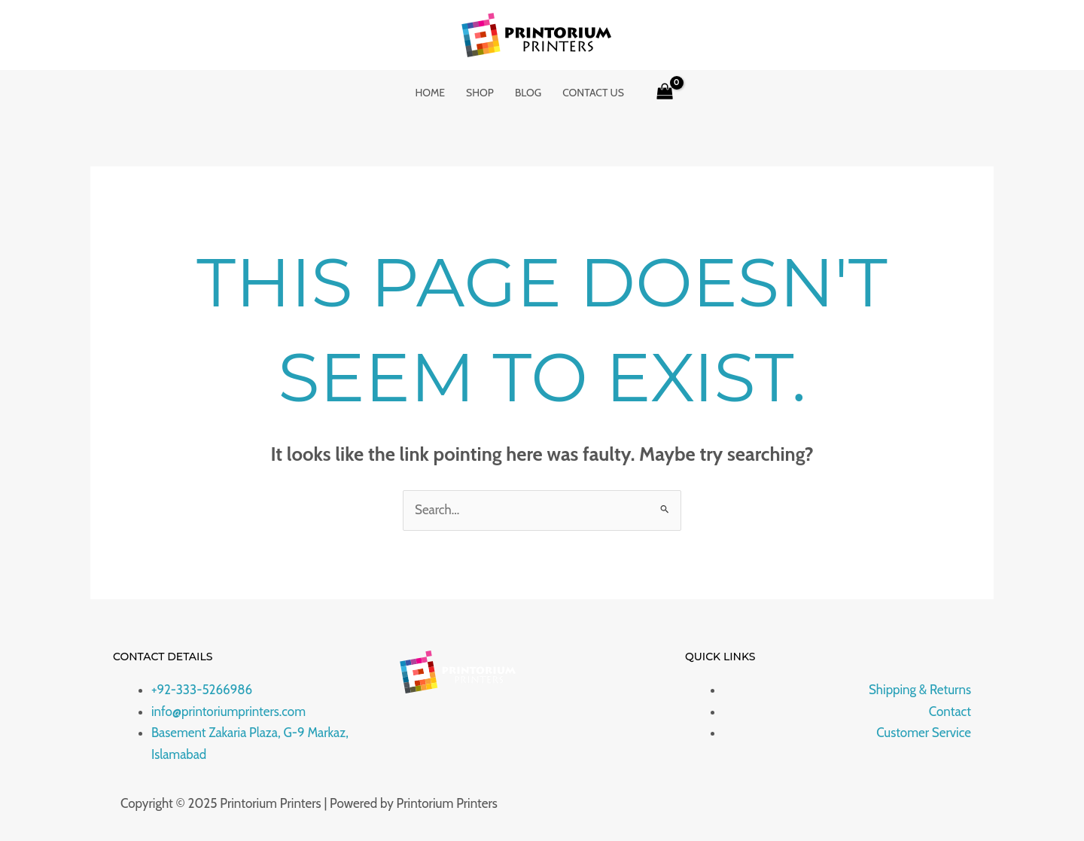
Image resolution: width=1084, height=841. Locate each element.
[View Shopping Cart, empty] (665, 93)
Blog (528, 92)
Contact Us (593, 92)
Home (430, 92)
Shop (480, 92)
